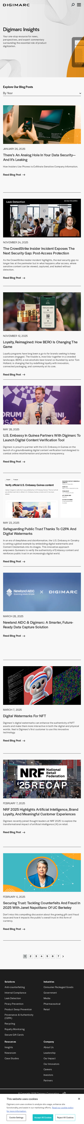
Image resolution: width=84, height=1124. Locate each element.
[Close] (79, 1098)
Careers (48, 1069)
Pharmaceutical (52, 1003)
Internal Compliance (15, 992)
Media (47, 998)
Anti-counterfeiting (15, 987)
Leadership (50, 1052)
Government (50, 992)
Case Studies (12, 1058)
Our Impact (50, 1058)
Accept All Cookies (43, 1117)
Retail (47, 1009)
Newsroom (10, 1052)
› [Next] (63, 957)
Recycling (10, 1023)
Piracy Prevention (14, 1003)
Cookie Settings (16, 1117)
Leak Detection (13, 998)
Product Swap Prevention (18, 1009)
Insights (9, 1047)
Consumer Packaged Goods (58, 987)
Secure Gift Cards (14, 1034)
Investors (48, 1074)
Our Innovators (51, 1063)
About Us (49, 1047)
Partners (48, 1080)
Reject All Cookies (65, 1117)
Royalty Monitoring (15, 1029)
